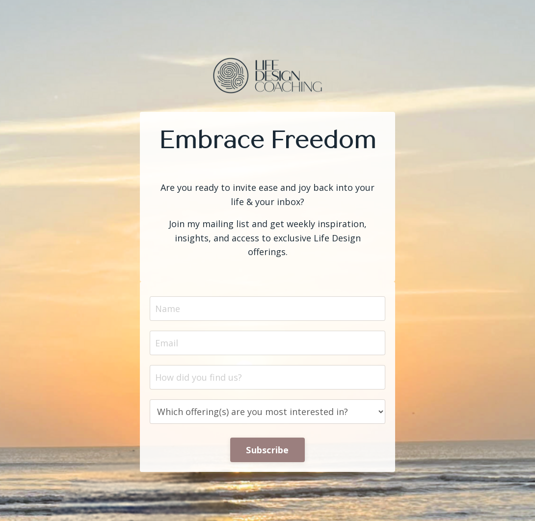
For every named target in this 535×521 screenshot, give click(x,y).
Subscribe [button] (267, 450)
